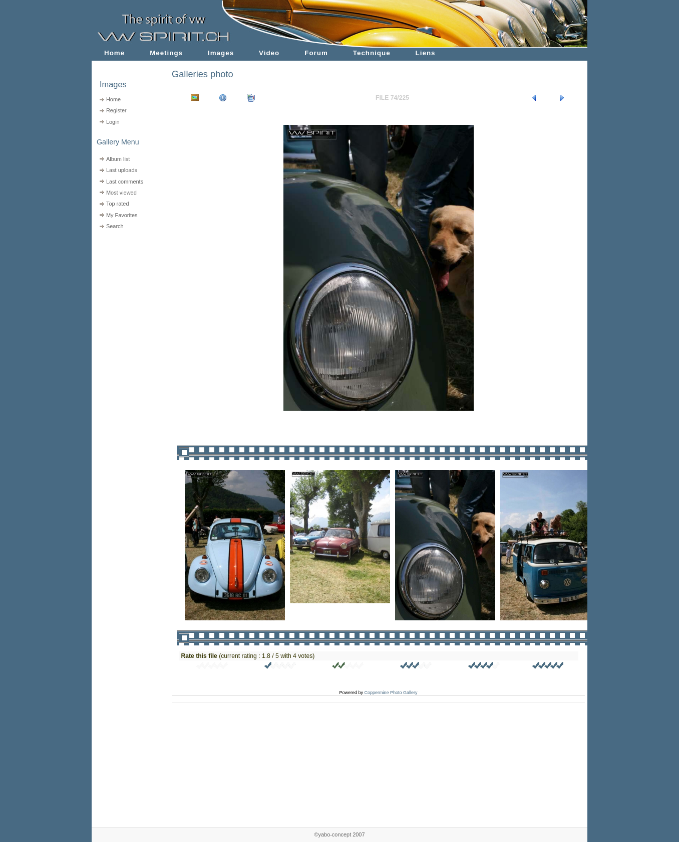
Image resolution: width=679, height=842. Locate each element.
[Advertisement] (125, 296)
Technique (372, 53)
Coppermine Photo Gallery (390, 692)
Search (115, 226)
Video (269, 53)
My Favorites (122, 215)
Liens (426, 53)
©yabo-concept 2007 (339, 834)
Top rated (117, 204)
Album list (118, 159)
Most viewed (121, 193)
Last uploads (121, 170)
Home (114, 53)
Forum (316, 53)
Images (221, 53)
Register (116, 110)
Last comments (124, 182)
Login (113, 122)
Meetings (166, 53)
